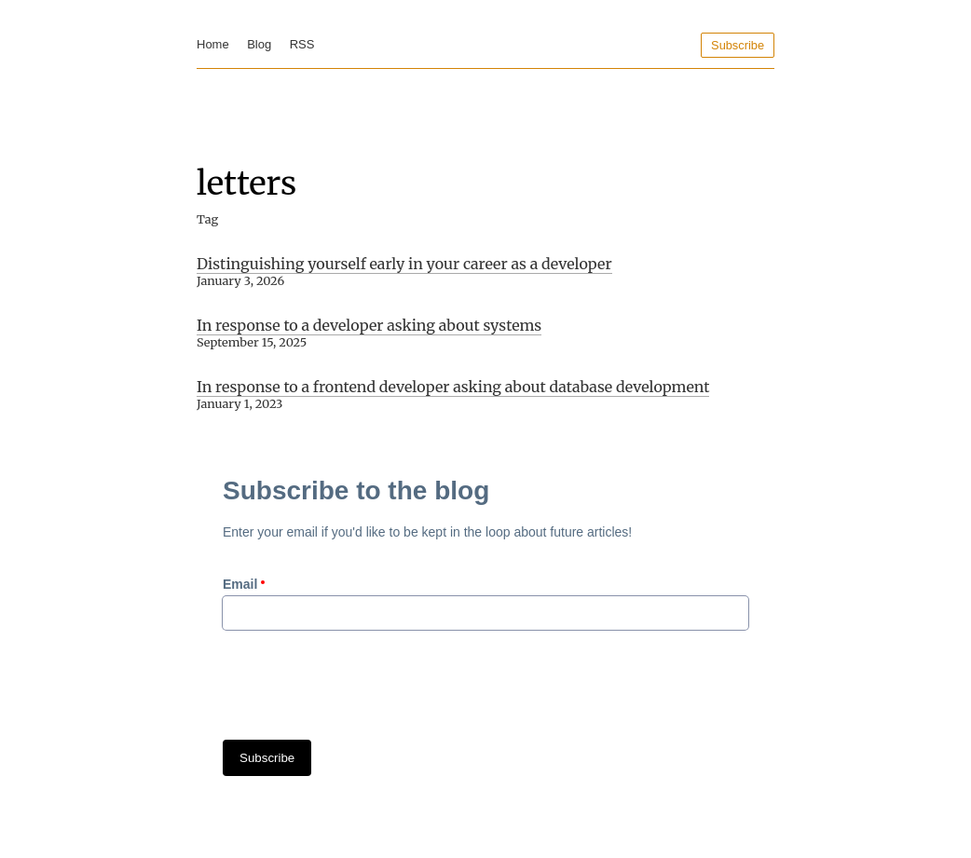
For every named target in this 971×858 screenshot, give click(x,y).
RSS (302, 44)
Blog (259, 44)
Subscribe (737, 45)
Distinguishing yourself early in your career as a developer (404, 263)
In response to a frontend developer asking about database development (453, 386)
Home (213, 44)
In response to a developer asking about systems (369, 325)
